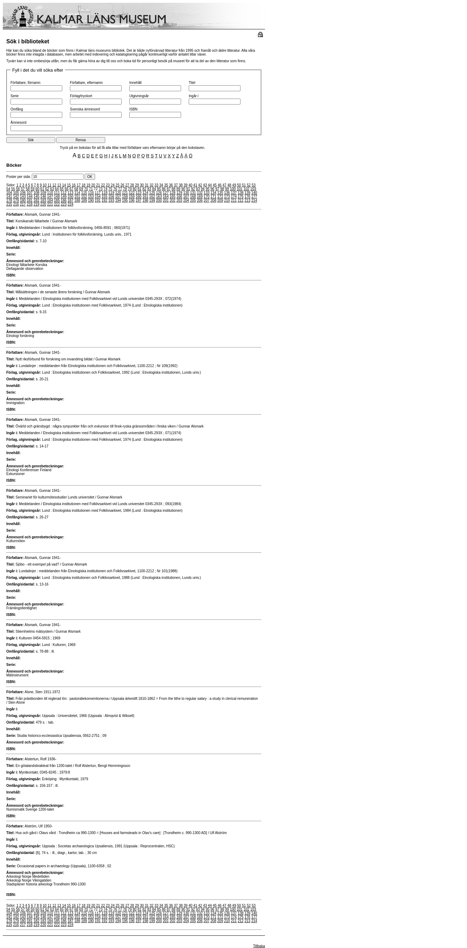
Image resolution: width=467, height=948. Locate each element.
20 (93, 185)
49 (234, 185)
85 (159, 189)
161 (145, 197)
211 (234, 200)
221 (50, 204)
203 (179, 200)
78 (125, 189)
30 (142, 185)
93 (198, 189)
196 (132, 200)
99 (227, 189)
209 (220, 200)
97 (217, 189)
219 (36, 204)
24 (113, 185)
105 (16, 193)
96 (212, 189)
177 (254, 197)
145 (36, 197)
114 (77, 193)
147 (50, 197)
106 (23, 193)
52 (249, 185)
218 (30, 204)
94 (202, 189)
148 (57, 197)
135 (220, 193)
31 (147, 185)
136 (227, 193)
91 (188, 189)
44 (210, 185)
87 (169, 189)
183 (43, 200)
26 (122, 185)
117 (98, 193)
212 (241, 200)
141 (9, 197)
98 (222, 189)
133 (207, 193)
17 (78, 185)
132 (200, 193)
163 (159, 197)
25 (118, 185)
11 (49, 185)
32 (151, 185)
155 (105, 197)
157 (118, 197)
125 (152, 193)
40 (190, 185)
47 (225, 185)
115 (84, 193)
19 (88, 185)
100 (233, 189)
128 (172, 193)
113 (70, 193)
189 (84, 200)
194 (118, 200)
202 (172, 200)
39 (185, 185)
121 (125, 193)
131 (193, 193)
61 (42, 189)
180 (23, 200)
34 (161, 185)
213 (247, 200)
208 (213, 200)
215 (9, 204)
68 (76, 189)
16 (74, 185)
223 (64, 204)
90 (183, 189)
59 (33, 189)
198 (145, 200)
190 (91, 200)
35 (166, 185)
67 (71, 189)
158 (125, 197)
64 (57, 189)
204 (186, 200)
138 (241, 193)
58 (28, 189)
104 (9, 193)
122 (132, 193)
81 (139, 189)
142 (16, 197)
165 (172, 197)
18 (83, 185)
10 (44, 185)
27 (127, 185)
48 (229, 185)
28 (132, 185)
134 (213, 193)
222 (57, 204)
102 (247, 189)
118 (105, 193)
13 (59, 185)
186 (64, 200)
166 (179, 197)
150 (70, 197)
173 (227, 197)
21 (98, 185)
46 (220, 185)
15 (69, 185)
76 (115, 189)
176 (247, 197)
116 (91, 193)
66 (67, 189)
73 (100, 189)
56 (18, 189)
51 (244, 185)
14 (64, 185)
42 (200, 185)
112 (64, 193)
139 (247, 193)
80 (135, 189)
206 (200, 200)
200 (159, 200)
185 (57, 200)
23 (108, 185)
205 (193, 200)
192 (105, 200)
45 (215, 185)
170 (207, 197)
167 (186, 197)
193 (111, 200)
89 (178, 189)
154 (98, 197)
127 (166, 193)
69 (81, 189)
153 (91, 197)
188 (77, 200)
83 (149, 189)
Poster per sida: (45, 177)
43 (205, 185)
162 (152, 197)
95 (207, 189)
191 (98, 200)
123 (139, 193)
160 (139, 197)
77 (120, 189)
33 (156, 185)
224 (70, 204)
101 (240, 189)
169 (200, 197)
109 (43, 193)
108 (36, 193)
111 (57, 193)
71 (91, 189)
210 (227, 200)
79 (130, 189)
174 (234, 197)
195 (125, 200)
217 (23, 204)
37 (176, 185)
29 (137, 185)
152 (84, 197)
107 (30, 193)
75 (110, 189)
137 (234, 193)
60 (37, 189)
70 (86, 189)
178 (9, 200)
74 (105, 189)
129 (179, 193)
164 (166, 197)
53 (254, 185)
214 (254, 200)
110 (50, 193)
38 (180, 185)
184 (50, 200)
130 (186, 193)
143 (23, 197)
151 (77, 197)
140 (254, 193)
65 (62, 189)
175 (241, 197)
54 (8, 189)
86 (164, 189)
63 (52, 189)
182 (36, 200)
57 (23, 189)
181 (30, 200)
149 (64, 197)
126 (159, 193)
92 (193, 189)
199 (152, 200)
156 (111, 197)
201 (166, 200)
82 (144, 189)
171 (213, 197)
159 (132, 197)
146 (43, 197)
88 (173, 189)
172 (220, 197)
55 (13, 189)
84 (154, 189)
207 (207, 200)
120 (118, 193)
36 (171, 185)
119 (111, 193)
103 (253, 189)
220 (43, 204)
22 (103, 185)
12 (54, 185)
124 (145, 193)
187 (70, 200)
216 (16, 204)
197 (139, 200)
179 (16, 200)
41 (195, 185)
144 (30, 197)
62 (47, 189)
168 (193, 197)
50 (239, 185)
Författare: (15, 214)
